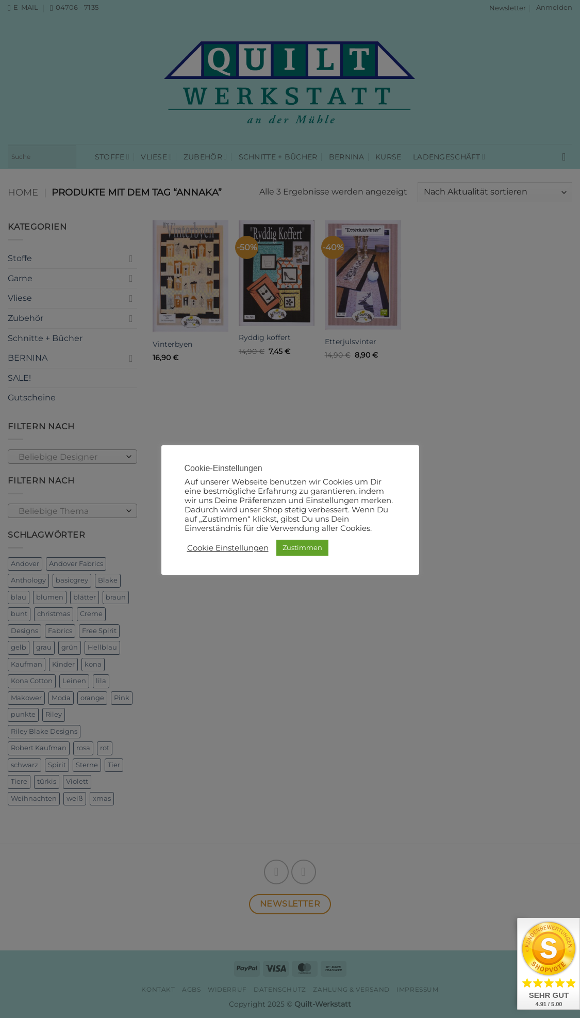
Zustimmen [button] (302, 547)
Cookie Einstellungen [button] (228, 548)
